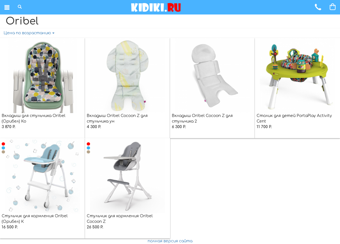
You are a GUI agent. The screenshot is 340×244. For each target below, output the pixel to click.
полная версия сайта (170, 241)
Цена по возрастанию (29, 33)
